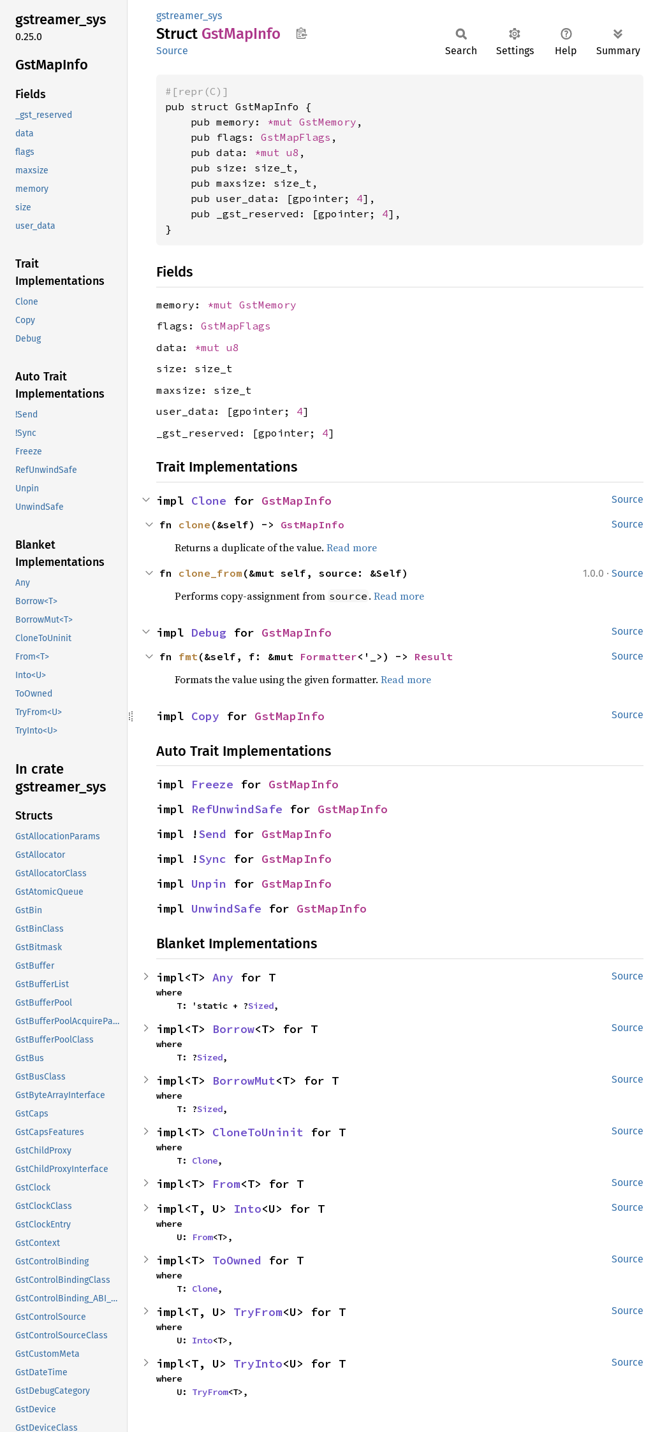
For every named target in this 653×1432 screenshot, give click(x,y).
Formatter (328, 656)
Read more (351, 547)
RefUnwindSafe (236, 809)
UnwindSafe (226, 908)
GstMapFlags (296, 137)
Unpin (208, 883)
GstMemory (327, 121)
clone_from (210, 573)
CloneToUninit (258, 1132)
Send (212, 834)
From (226, 1183)
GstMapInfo (296, 500)
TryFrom (257, 1312)
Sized (261, 1005)
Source (172, 51)
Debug (208, 632)
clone (194, 524)
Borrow (233, 1029)
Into (247, 1208)
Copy (205, 716)
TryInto (257, 1363)
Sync (212, 858)
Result (434, 656)
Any (222, 977)
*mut (283, 121)
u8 (292, 152)
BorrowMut (243, 1080)
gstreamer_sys (189, 16)
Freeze (212, 784)
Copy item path (301, 33)
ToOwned (236, 1260)
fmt (188, 656)
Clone (208, 500)
